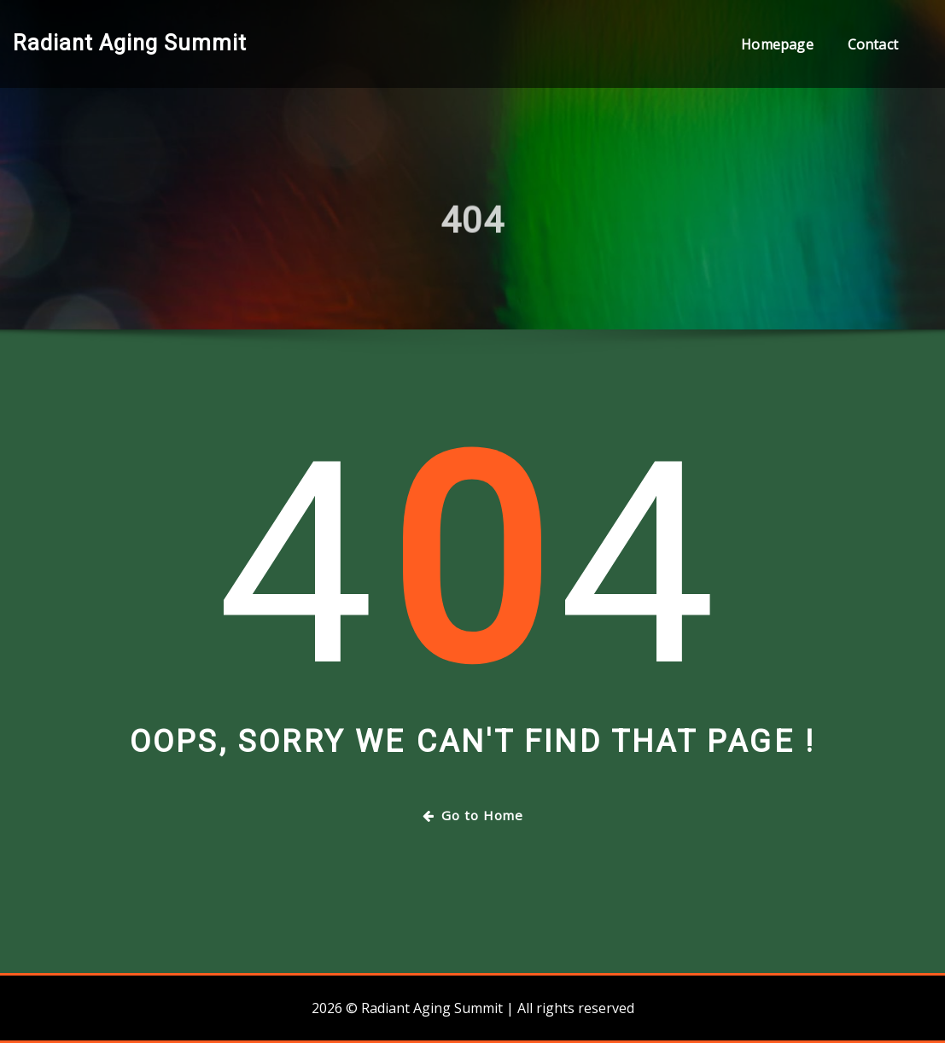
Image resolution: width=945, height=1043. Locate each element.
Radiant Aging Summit (130, 42)
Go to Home (473, 815)
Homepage (777, 44)
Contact (873, 44)
